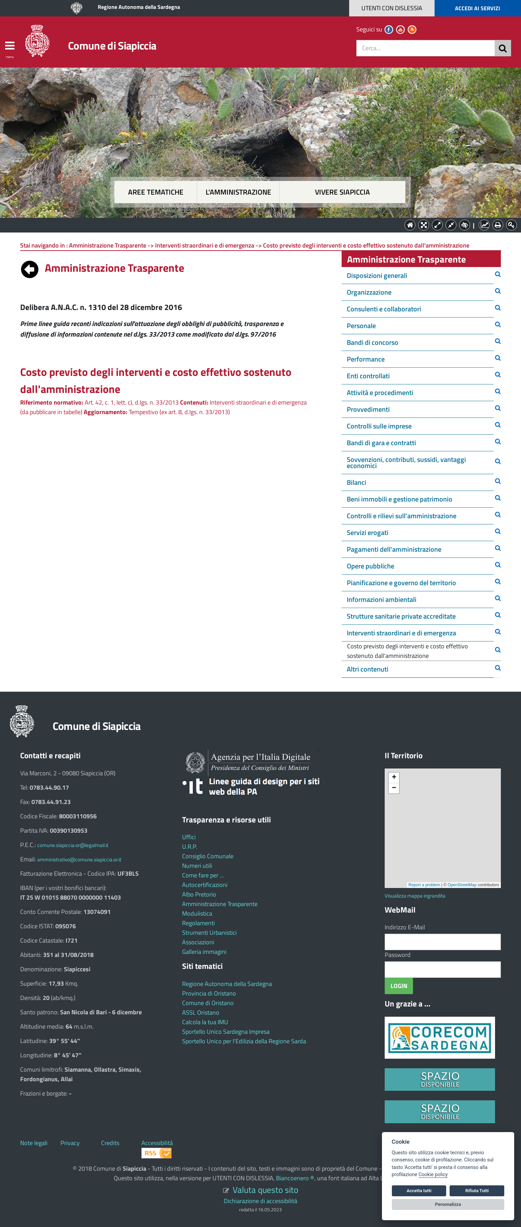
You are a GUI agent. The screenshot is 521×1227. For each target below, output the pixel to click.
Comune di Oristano (208, 1002)
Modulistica (197, 913)
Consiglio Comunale (207, 856)
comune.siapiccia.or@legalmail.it (72, 845)
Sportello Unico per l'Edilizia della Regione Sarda (244, 1041)
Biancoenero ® (295, 1178)
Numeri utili (197, 865)
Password (398, 954)
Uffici (189, 837)
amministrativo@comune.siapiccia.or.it (79, 859)
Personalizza (448, 1204)
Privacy (70, 1142)
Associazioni (198, 942)
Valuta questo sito (265, 1189)
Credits (110, 1142)
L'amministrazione (238, 192)
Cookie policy (433, 1174)
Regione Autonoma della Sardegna (139, 7)
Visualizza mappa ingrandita (415, 896)
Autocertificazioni (205, 884)
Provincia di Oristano (209, 993)
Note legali (33, 1142)
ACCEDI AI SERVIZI (477, 8)
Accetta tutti (419, 1190)
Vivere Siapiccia (342, 192)
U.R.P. (189, 846)
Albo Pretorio (199, 894)
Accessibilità (157, 1142)
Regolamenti (198, 923)
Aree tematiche (155, 192)
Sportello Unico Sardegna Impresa (226, 1031)
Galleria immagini (204, 951)
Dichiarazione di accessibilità (260, 1200)
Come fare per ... (203, 875)
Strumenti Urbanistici (209, 932)
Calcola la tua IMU (205, 1022)
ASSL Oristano (200, 1012)
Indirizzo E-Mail (405, 927)
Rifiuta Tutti (477, 1190)
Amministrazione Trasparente (220, 903)
